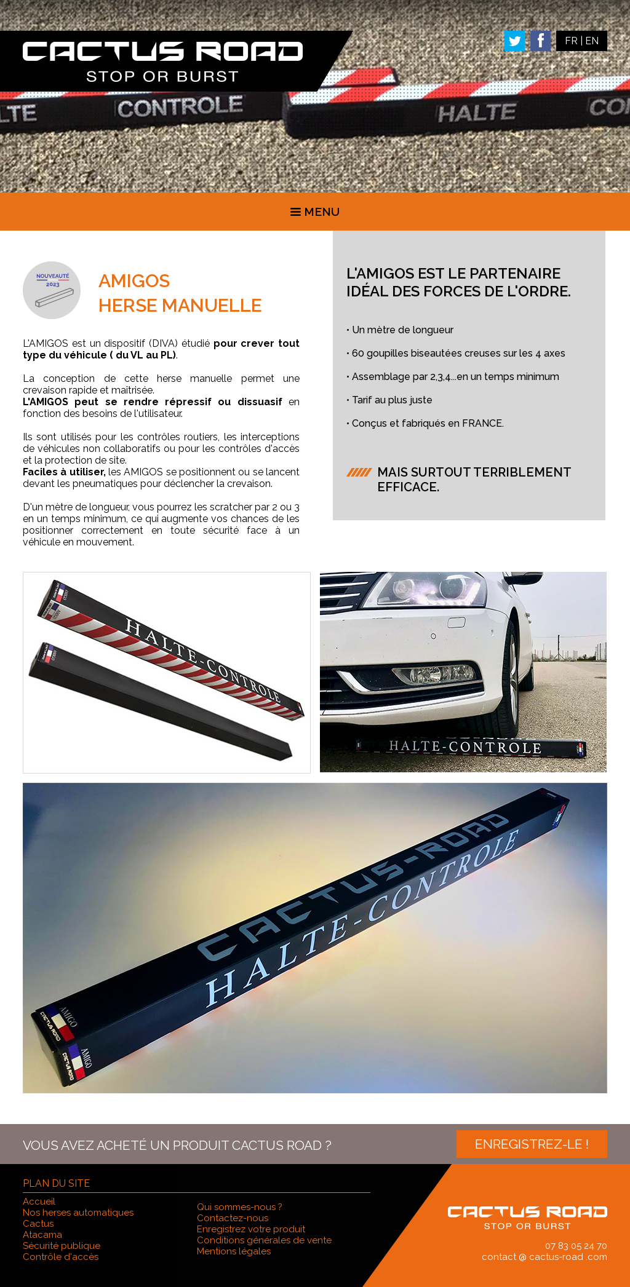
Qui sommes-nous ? (239, 1207)
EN (592, 41)
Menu (315, 211)
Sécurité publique (61, 1245)
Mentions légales (234, 1251)
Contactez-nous (232, 1218)
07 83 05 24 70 (576, 1245)
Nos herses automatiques (78, 1212)
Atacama (42, 1234)
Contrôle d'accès (60, 1256)
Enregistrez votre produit (251, 1229)
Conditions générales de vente (264, 1240)
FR (571, 41)
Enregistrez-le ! (532, 1144)
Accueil (39, 1201)
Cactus (38, 1223)
